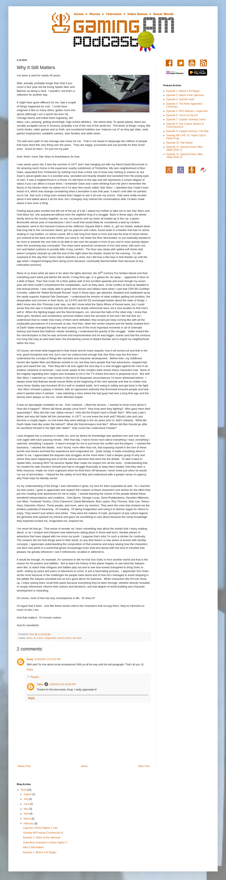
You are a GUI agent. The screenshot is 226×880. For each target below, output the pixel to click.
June (27, 804)
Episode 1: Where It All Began (183, 91)
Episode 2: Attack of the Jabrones (185, 95)
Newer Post (24, 766)
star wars (77, 638)
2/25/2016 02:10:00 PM (62, 684)
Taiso (40, 684)
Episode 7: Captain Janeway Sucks (186, 119)
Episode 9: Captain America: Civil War (187, 131)
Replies (35, 677)
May (26, 808)
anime (29, 638)
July (26, 799)
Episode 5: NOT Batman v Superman (187, 111)
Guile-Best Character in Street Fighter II (45, 842)
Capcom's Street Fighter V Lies (40, 827)
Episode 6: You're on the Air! (182, 115)
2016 (24, 789)
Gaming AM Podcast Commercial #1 (43, 832)
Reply (30, 669)
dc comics (39, 638)
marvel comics (64, 638)
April (26, 813)
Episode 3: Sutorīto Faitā (180, 99)
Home (84, 766)
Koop (30, 659)
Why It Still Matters (33, 847)
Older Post (144, 766)
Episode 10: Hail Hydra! (179, 142)
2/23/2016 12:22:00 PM (48, 659)
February (29, 823)
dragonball (50, 638)
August (28, 794)
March (27, 818)
